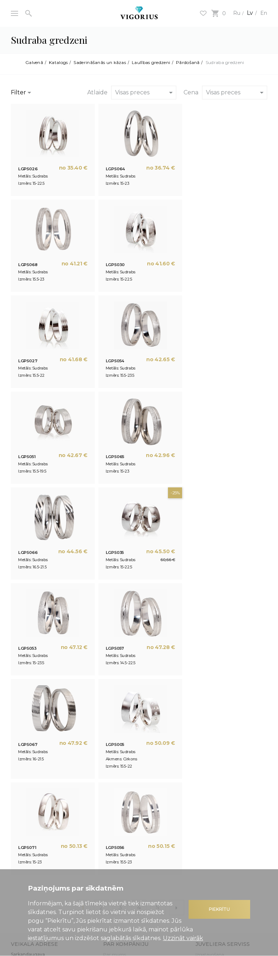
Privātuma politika (215, 815)
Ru (234, 12)
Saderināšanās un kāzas (100, 62)
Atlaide (97, 92)
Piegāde (203, 846)
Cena (191, 92)
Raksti (109, 776)
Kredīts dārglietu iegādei (35, 841)
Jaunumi (112, 767)
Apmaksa (205, 837)
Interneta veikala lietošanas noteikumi (223, 825)
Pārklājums (207, 785)
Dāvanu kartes (26, 833)
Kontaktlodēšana (213, 793)
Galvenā (34, 62)
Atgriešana (207, 854)
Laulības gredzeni (151, 62)
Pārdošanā (188, 62)
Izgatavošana (209, 758)
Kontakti (112, 793)
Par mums (114, 758)
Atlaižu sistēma (27, 824)
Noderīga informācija (33, 815)
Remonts (205, 767)
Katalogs (58, 62)
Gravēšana (206, 776)
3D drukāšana (118, 785)
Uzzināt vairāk (183, 938)
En (263, 12)
